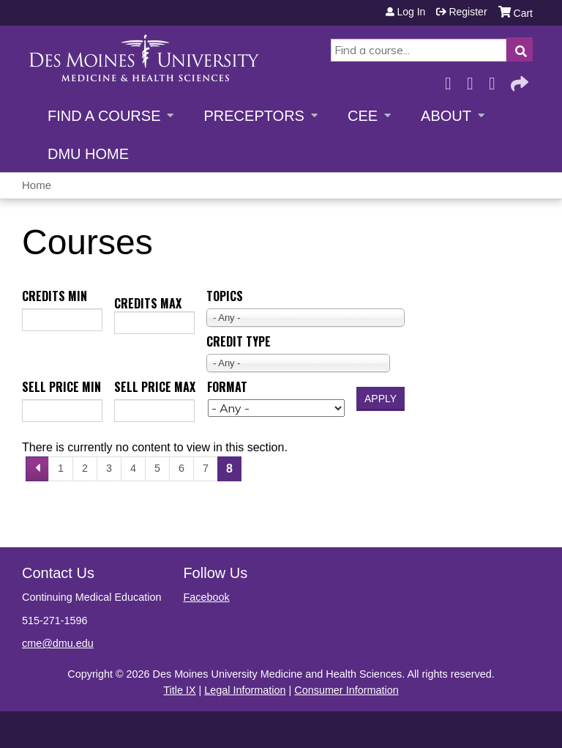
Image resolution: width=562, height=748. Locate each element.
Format (227, 387)
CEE (363, 116)
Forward (518, 79)
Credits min (54, 296)
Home (36, 185)
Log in (411, 12)
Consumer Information (346, 690)
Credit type (238, 341)
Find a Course (104, 116)
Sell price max (154, 387)
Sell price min (61, 387)
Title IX (179, 690)
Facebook (452, 79)
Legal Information (244, 690)
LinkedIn (496, 79)
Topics (224, 296)
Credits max (147, 303)
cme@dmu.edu (58, 643)
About (446, 116)
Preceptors (253, 116)
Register (468, 12)
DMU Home (88, 154)
